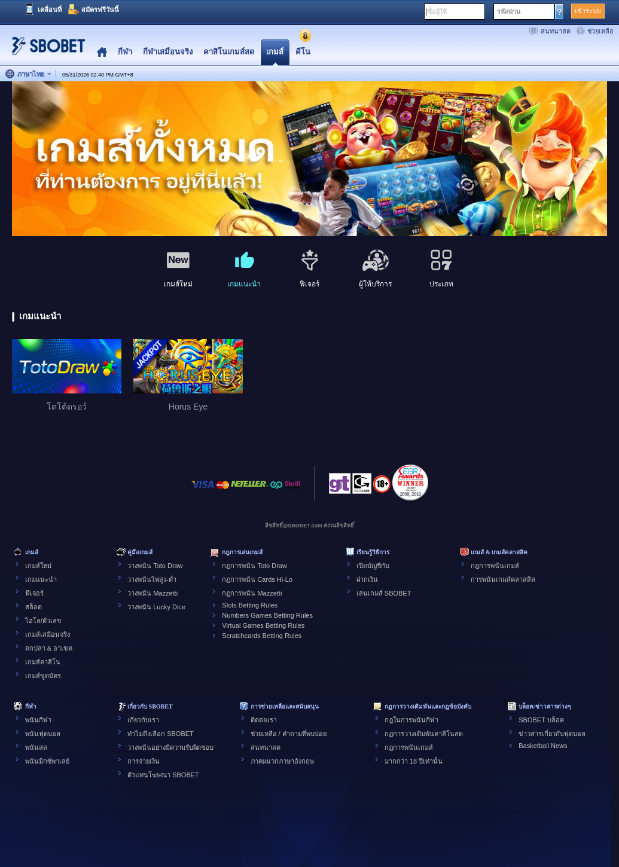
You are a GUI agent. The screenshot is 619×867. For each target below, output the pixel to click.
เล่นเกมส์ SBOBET (383, 593)
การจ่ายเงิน (143, 761)
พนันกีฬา (38, 719)
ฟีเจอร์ (34, 593)
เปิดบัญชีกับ (372, 565)
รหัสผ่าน (509, 11)
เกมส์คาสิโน (42, 661)
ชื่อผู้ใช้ (437, 11)
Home (102, 52)
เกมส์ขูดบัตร (43, 675)
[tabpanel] (309, 159)
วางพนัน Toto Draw (155, 565)
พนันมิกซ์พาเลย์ (47, 761)
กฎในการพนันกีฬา (411, 719)
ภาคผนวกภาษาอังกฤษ (282, 761)
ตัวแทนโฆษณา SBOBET (163, 775)
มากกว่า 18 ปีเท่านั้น (414, 761)
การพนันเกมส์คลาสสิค (503, 579)
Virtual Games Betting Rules (263, 625)
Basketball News (543, 745)
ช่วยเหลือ (600, 31)
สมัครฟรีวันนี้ (100, 9)
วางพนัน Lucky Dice (156, 606)
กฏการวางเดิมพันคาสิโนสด (424, 733)
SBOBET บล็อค (541, 719)
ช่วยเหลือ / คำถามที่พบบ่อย (289, 733)
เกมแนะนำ (41, 579)
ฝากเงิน (367, 579)
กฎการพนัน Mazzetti (252, 593)
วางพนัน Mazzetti (152, 593)
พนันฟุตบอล (42, 733)
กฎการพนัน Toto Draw (254, 565)
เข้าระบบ (588, 10)
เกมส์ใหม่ (38, 565)
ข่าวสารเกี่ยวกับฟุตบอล (552, 733)
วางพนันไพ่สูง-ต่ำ (151, 579)
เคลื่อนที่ (50, 9)
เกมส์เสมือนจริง (47, 634)
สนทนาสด (556, 31)
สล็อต (33, 606)
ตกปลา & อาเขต (48, 648)
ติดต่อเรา (264, 719)
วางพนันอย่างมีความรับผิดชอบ (170, 747)
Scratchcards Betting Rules (261, 635)
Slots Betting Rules (250, 605)
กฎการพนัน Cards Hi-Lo (257, 579)
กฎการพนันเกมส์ (495, 565)
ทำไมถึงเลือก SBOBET (160, 733)
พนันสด (36, 747)
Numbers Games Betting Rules (267, 615)
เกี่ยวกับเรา (143, 719)
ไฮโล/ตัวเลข (43, 620)
